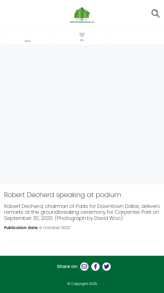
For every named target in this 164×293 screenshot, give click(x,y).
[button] (27, 36)
